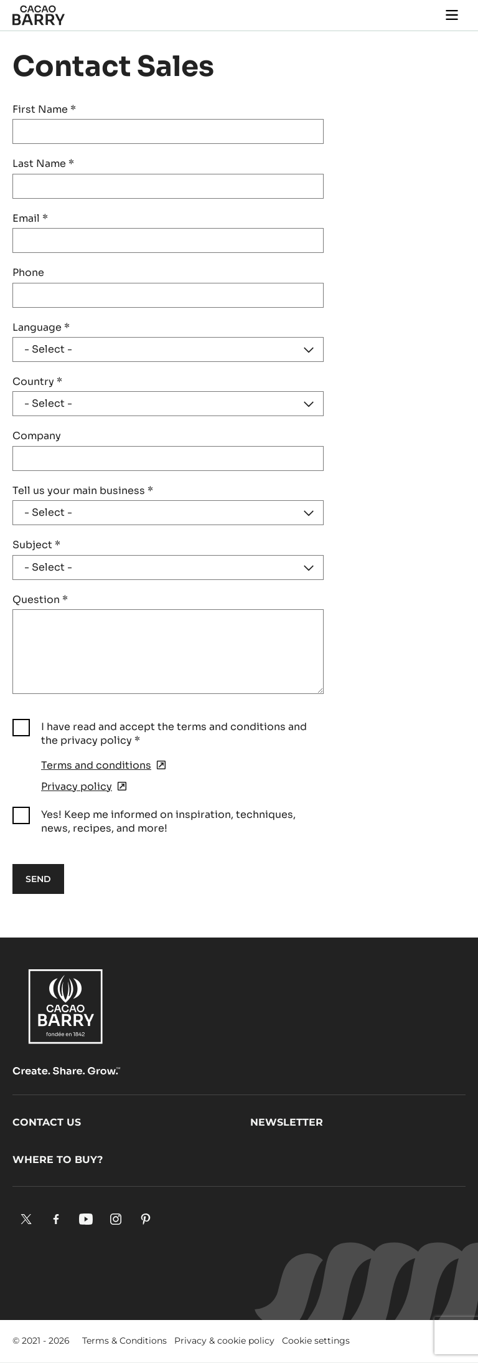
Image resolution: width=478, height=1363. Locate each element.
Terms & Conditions (124, 1340)
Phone (28, 272)
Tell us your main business (82, 490)
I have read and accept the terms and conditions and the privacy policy (174, 733)
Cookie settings (316, 1340)
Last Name (43, 163)
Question (40, 599)
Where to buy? (57, 1160)
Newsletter (286, 1122)
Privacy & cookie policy (224, 1340)
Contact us (46, 1122)
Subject (36, 544)
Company (36, 435)
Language (41, 327)
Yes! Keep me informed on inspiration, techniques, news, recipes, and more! (168, 821)
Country (37, 381)
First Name (44, 109)
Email (30, 218)
